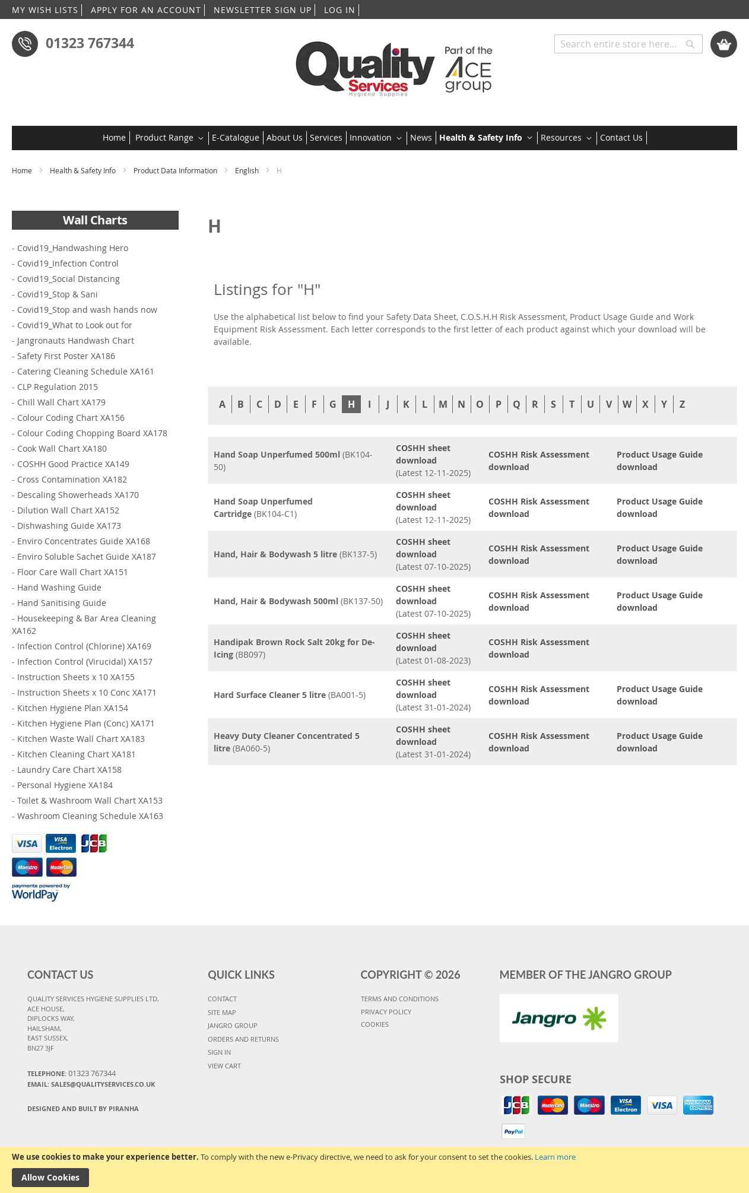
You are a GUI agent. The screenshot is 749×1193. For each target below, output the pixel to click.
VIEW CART (224, 1065)
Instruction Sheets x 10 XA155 (76, 677)
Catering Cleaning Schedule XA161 (85, 371)
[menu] (375, 138)
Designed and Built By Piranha (83, 1108)
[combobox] (628, 43)
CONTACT (222, 998)
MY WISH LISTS (45, 9)
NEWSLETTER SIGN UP (263, 9)
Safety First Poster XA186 (66, 355)
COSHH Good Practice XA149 (73, 463)
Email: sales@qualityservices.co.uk (91, 1084)
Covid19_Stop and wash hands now (87, 309)
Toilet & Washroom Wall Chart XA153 (90, 800)
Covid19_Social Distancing (68, 278)
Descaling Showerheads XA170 (78, 494)
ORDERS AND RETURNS (243, 1039)
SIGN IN (219, 1052)
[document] (374, 1170)
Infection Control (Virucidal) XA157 (85, 661)
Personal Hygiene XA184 (65, 785)
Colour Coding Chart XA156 (71, 417)
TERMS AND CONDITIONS (400, 998)
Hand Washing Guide (59, 587)
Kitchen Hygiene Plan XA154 (72, 707)
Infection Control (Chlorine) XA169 (84, 646)
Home (23, 170)
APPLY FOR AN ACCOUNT (146, 9)
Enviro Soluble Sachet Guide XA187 (86, 556)
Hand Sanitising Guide (61, 602)
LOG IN (340, 9)
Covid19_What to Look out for (74, 325)
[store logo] (398, 65)
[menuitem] (116, 137)
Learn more (555, 1156)
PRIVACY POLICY (386, 1011)
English (248, 170)
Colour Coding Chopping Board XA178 (92, 433)
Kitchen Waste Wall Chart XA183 (81, 738)
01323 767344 (90, 42)
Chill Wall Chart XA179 (61, 402)
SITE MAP (222, 1012)
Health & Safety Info (84, 170)
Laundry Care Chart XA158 (69, 769)
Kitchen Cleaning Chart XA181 (76, 754)
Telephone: (71, 1073)
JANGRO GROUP (233, 1025)
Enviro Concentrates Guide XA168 (83, 541)
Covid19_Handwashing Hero (72, 247)
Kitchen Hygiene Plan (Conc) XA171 (86, 723)
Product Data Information (176, 170)
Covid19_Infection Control (68, 263)
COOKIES (375, 1024)
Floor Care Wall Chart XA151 (72, 572)
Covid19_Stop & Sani (57, 294)
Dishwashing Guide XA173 (69, 525)
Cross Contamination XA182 (72, 479)
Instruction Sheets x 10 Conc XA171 (87, 692)
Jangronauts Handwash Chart (75, 340)
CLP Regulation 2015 (57, 386)
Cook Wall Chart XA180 (62, 448)
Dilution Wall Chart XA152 (68, 510)
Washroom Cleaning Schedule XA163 (90, 815)
